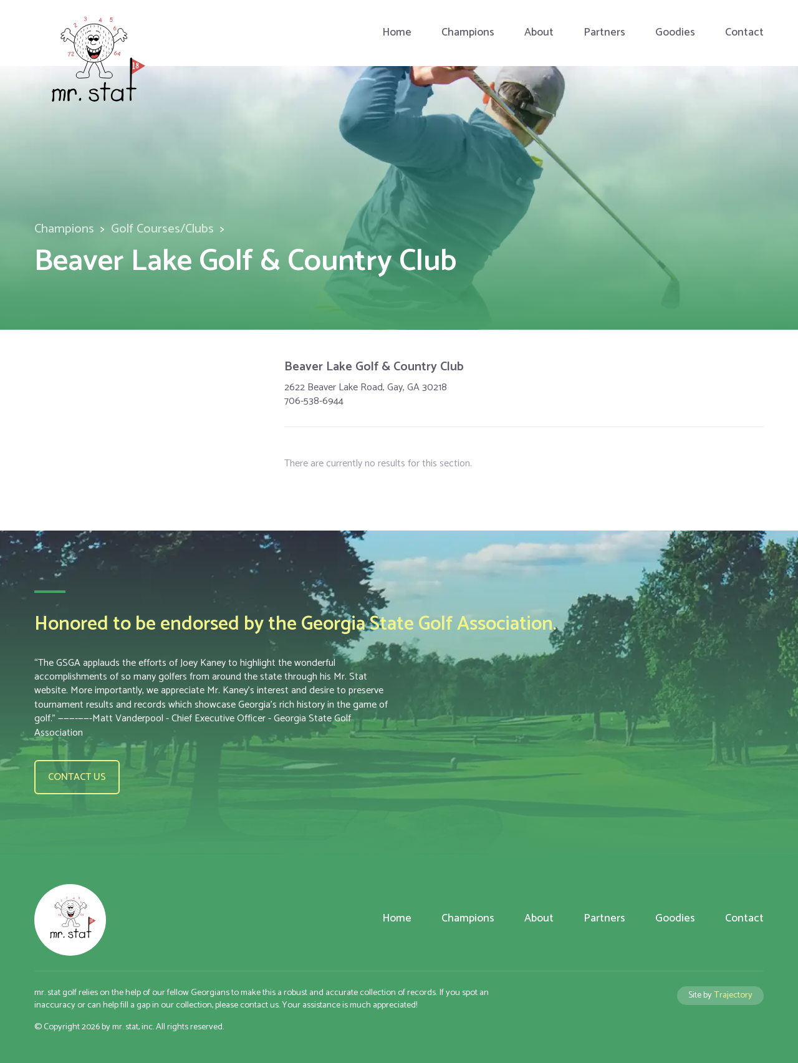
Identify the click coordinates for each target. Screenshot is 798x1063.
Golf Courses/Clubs (162, 229)
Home (396, 33)
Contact (744, 33)
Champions (467, 33)
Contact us (77, 777)
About (539, 33)
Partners (604, 33)
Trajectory (733, 995)
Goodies (675, 33)
